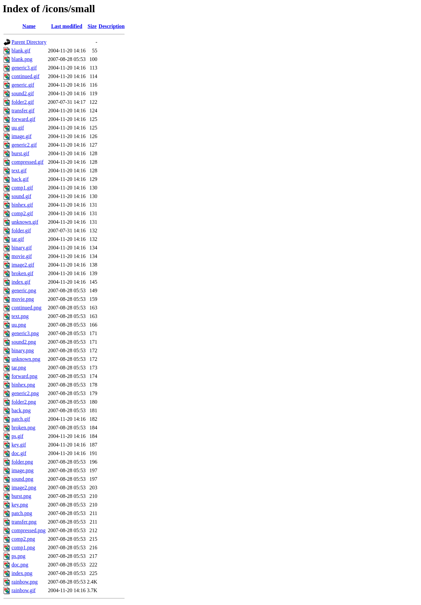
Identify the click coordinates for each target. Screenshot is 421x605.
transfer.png (24, 522)
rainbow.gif (24, 590)
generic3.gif (24, 68)
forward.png (24, 376)
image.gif (22, 136)
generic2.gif (24, 145)
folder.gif (21, 230)
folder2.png (24, 402)
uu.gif (18, 127)
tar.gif (18, 239)
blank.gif (21, 50)
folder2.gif (23, 102)
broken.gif (22, 273)
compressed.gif (27, 162)
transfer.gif (23, 110)
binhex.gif (22, 205)
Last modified (66, 26)
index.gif (21, 282)
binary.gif (22, 247)
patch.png (22, 513)
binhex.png (23, 385)
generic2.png (25, 393)
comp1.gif (22, 187)
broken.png (23, 427)
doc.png (20, 564)
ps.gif (17, 436)
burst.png (21, 496)
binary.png (23, 350)
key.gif (19, 444)
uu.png (19, 325)
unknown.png (26, 359)
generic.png (24, 290)
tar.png (19, 367)
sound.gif (21, 196)
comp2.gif (22, 213)
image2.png (24, 487)
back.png (21, 410)
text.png (20, 316)
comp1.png (23, 547)
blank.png (22, 59)
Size (92, 26)
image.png (23, 470)
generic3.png (25, 333)
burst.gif (20, 153)
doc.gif (19, 453)
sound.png (22, 479)
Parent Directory (29, 42)
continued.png (26, 307)
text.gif (19, 170)
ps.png (18, 556)
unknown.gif (25, 222)
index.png (22, 573)
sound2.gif (23, 93)
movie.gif (22, 256)
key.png (20, 504)
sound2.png (24, 342)
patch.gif (21, 419)
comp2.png (23, 539)
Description (112, 26)
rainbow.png (24, 582)
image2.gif (23, 265)
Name (29, 26)
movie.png (23, 299)
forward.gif (23, 119)
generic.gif (23, 85)
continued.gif (25, 76)
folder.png (22, 462)
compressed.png (29, 530)
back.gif (20, 179)
